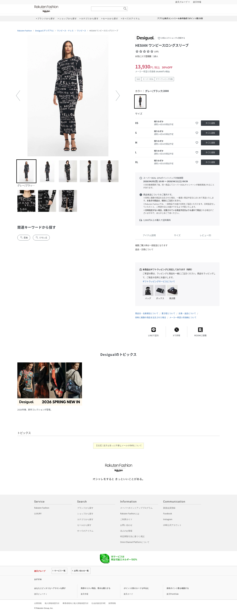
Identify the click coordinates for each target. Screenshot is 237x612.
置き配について (168, 313)
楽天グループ (181, 2)
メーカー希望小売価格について (182, 317)
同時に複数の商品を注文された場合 (150, 317)
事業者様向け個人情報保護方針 (75, 603)
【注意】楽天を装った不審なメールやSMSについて (118, 445)
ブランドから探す (85, 508)
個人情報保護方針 (52, 603)
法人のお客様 (126, 531)
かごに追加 (210, 123)
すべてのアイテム (85, 531)
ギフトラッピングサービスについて (159, 281)
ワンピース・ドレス (65, 30)
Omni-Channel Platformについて (134, 542)
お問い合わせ (126, 525)
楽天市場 (197, 2)
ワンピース (81, 30)
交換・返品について (187, 313)
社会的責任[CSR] (98, 603)
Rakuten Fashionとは (129, 514)
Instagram (167, 519)
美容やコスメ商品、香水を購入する (95, 588)
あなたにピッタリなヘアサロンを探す (50, 588)
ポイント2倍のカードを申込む (136, 588)
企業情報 (38, 603)
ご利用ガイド (126, 519)
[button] (18, 95)
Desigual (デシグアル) (44, 30)
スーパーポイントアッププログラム (136, 508)
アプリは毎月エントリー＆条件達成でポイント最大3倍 (180, 18)
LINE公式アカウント (172, 525)
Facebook (167, 514)
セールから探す (84, 525)
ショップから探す (85, 514)
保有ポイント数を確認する (178, 588)
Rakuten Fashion (60, 9)
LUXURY (38, 514)
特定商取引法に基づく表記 (132, 536)
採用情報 (112, 603)
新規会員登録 (169, 508)
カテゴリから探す (85, 519)
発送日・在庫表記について (146, 313)
